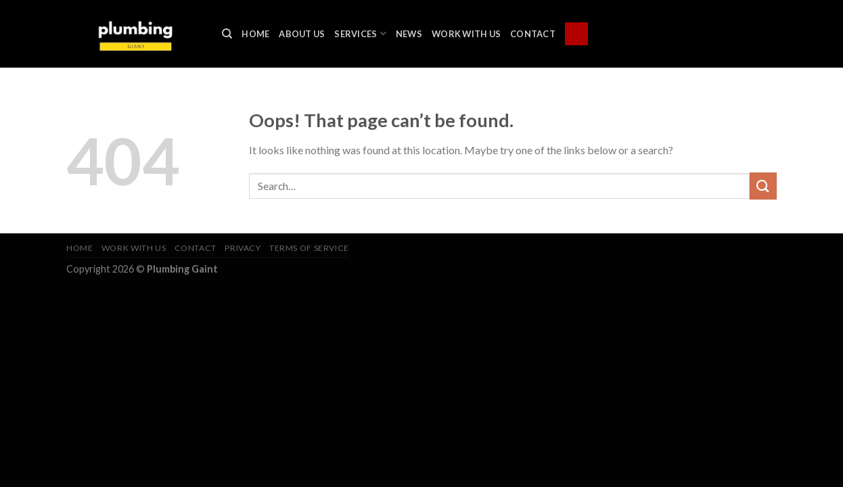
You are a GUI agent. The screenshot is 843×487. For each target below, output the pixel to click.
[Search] (227, 34)
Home (255, 33)
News (409, 33)
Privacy (242, 248)
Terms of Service (309, 248)
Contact (532, 33)
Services (360, 33)
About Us (302, 33)
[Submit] (763, 185)
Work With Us (466, 33)
